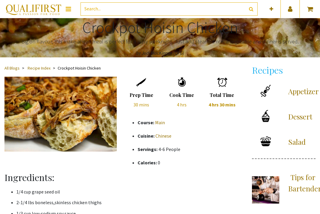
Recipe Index (39, 68)
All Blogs (12, 68)
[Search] (251, 9)
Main (160, 122)
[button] (271, 9)
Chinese (163, 136)
